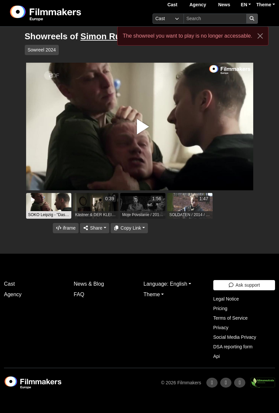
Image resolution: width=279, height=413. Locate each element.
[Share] (94, 228)
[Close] (260, 36)
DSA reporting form (233, 346)
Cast (172, 4)
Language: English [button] (166, 284)
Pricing (220, 308)
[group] (49, 206)
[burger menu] (267, 19)
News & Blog (89, 284)
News (224, 4)
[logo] (62, 13)
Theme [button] (263, 4)
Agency (198, 4)
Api (216, 356)
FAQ (79, 294)
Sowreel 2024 (42, 49)
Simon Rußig (107, 36)
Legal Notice (226, 299)
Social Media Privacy (234, 337)
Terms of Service (230, 318)
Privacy (220, 327)
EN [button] (244, 4)
